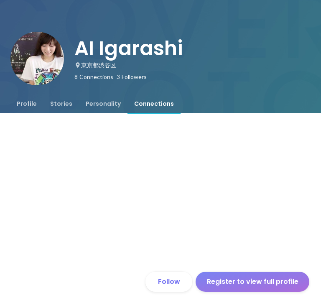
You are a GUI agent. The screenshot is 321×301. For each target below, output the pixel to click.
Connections (154, 103)
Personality (103, 103)
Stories (61, 103)
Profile (27, 103)
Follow (169, 281)
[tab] (26, 104)
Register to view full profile (252, 281)
